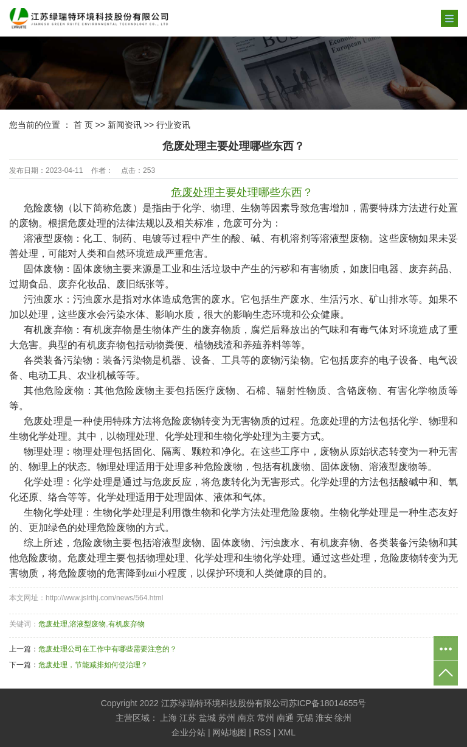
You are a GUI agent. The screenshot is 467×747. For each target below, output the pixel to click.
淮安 (324, 718)
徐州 (342, 718)
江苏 (187, 718)
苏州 (226, 718)
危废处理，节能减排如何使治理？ (93, 665)
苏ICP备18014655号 (328, 703)
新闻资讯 (125, 125)
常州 (265, 718)
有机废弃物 (126, 624)
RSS (262, 732)
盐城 (207, 718)
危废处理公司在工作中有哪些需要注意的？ (107, 649)
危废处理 (52, 624)
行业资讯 (173, 125)
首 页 (83, 125)
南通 (285, 718)
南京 (246, 718)
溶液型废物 (87, 624)
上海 (168, 718)
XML (287, 732)
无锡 (304, 718)
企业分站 (188, 732)
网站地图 (229, 732)
